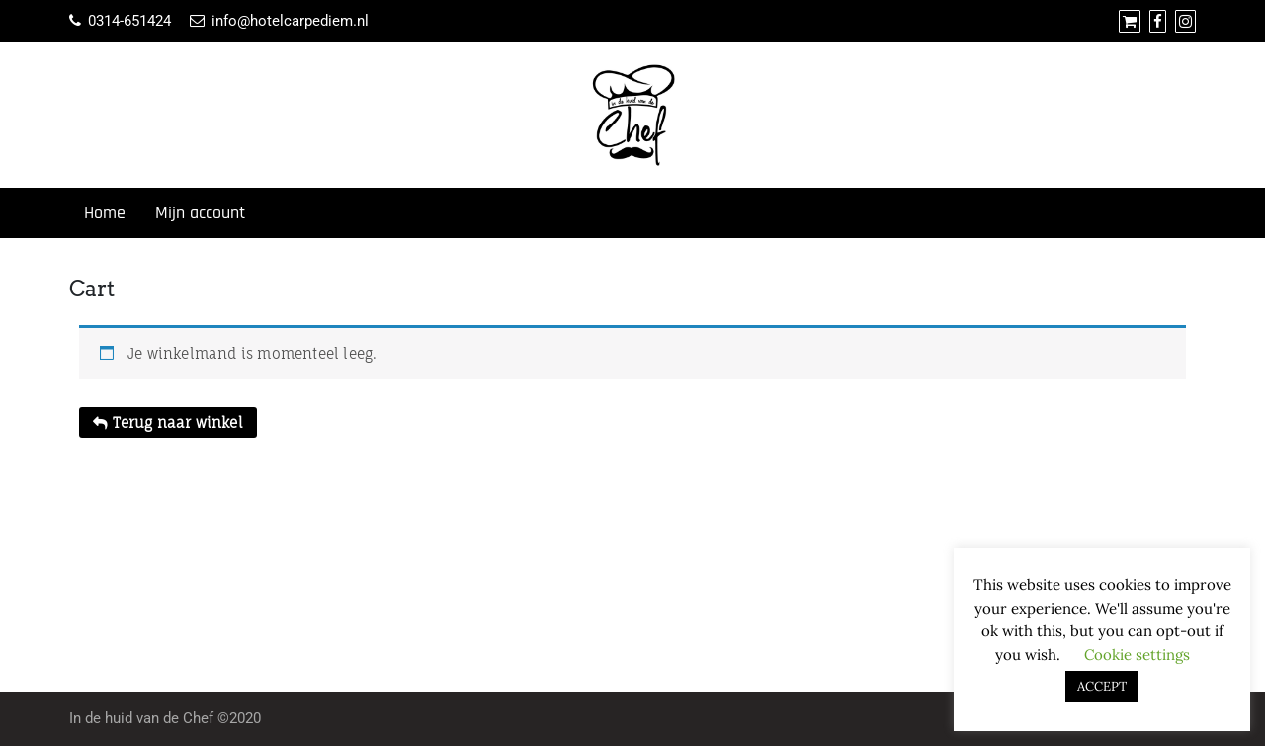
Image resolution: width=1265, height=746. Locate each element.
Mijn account (200, 213)
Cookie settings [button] (1137, 654)
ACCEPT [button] (1102, 686)
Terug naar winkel (176, 422)
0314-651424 (129, 21)
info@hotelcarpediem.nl (290, 21)
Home (105, 213)
